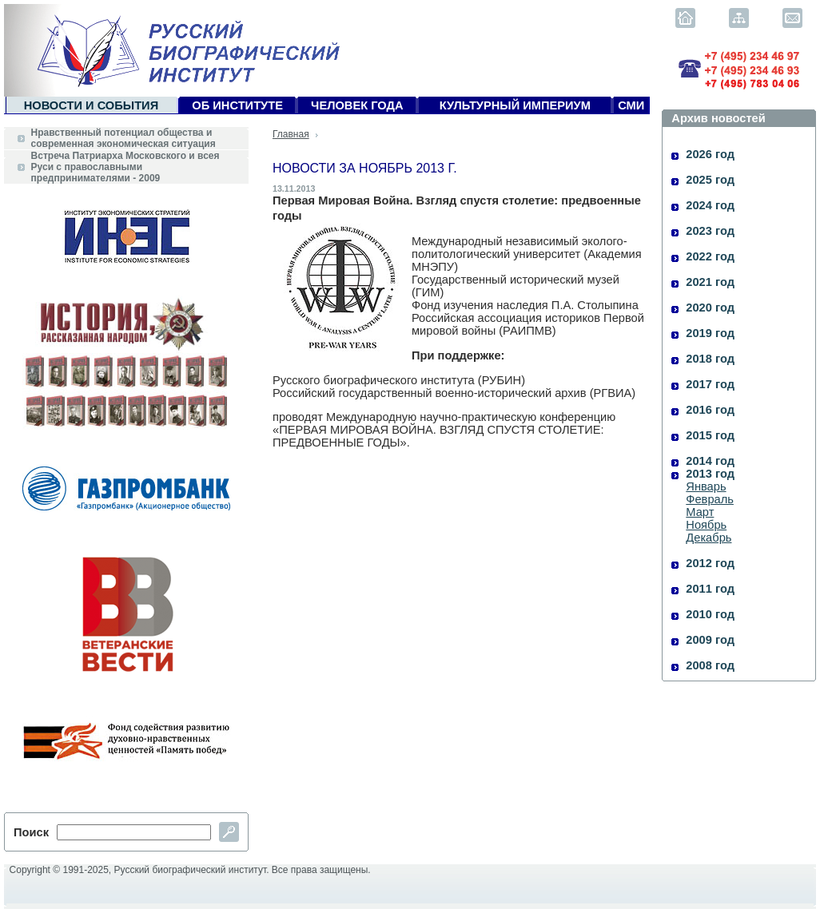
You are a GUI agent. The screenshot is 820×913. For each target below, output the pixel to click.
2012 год (710, 563)
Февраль (710, 499)
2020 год (710, 307)
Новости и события (91, 105)
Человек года (357, 105)
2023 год (710, 230)
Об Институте (237, 105)
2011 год (710, 588)
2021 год (710, 282)
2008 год (710, 665)
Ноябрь (706, 524)
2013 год (710, 473)
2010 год (710, 614)
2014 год (710, 461)
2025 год (710, 179)
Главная (291, 134)
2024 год (710, 205)
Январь (706, 486)
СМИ (631, 105)
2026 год (710, 154)
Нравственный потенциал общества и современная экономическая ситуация (123, 138)
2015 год (710, 435)
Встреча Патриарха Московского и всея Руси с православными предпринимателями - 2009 (125, 167)
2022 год (710, 256)
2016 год (710, 409)
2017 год (710, 384)
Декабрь (708, 537)
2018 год (710, 358)
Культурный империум (515, 105)
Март (700, 512)
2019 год (710, 333)
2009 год (710, 639)
